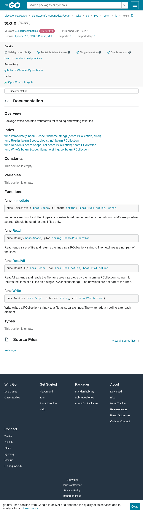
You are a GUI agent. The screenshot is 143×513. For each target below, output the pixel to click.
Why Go (10, 384)
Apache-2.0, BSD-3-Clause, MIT (33, 36)
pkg (96, 15)
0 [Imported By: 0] (86, 36)
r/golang (9, 454)
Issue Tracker (118, 403)
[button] (5, 52)
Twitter (8, 436)
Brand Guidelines (120, 415)
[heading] (15, 5)
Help (42, 409)
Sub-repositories (84, 397)
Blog (112, 397)
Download (116, 391)
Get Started (48, 384)
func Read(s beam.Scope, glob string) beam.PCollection (41, 140)
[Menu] (71, 91)
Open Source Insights (18, 82)
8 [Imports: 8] (65, 36)
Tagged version (88, 52)
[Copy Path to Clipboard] (132, 15)
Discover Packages (15, 15)
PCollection (96, 208)
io (116, 15)
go (87, 15)
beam (107, 15)
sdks (78, 15)
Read (16, 230)
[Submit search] (124, 5)
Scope (45, 208)
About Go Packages (86, 403)
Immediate (20, 200)
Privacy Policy (72, 490)
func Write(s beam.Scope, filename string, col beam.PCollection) (47, 149)
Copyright (72, 479)
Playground (46, 391)
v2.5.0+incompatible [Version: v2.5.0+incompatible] (21, 30)
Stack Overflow (48, 403)
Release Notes (118, 409)
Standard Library (84, 391)
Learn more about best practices (23, 58)
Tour (42, 397)
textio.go (10, 350)
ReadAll (18, 261)
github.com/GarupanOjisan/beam (51, 15)
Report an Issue (72, 495)
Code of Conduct (120, 421)
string (70, 208)
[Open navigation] (135, 5)
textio (126, 15)
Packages (82, 384)
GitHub (8, 442)
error (112, 208)
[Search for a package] (74, 5)
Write (16, 291)
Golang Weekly (13, 466)
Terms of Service (72, 485)
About (114, 384)
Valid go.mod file (17, 52)
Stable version (119, 52)
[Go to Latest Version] (47, 30)
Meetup (8, 460)
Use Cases (10, 391)
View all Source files (124, 340)
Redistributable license (53, 52)
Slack (7, 448)
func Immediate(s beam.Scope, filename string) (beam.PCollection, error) (52, 136)
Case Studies (12, 397)
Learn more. (31, 508)
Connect (10, 429)
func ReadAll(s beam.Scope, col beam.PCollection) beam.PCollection (50, 145)
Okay (134, 506)
